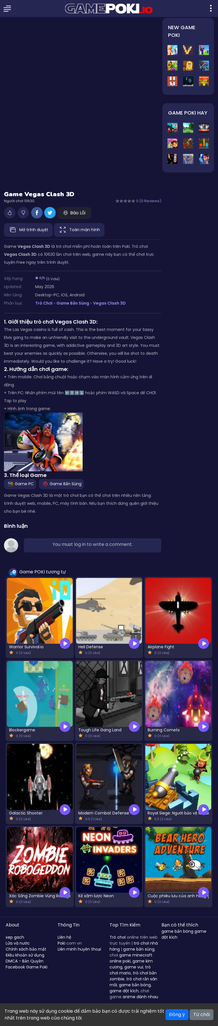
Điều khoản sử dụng (25, 955)
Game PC (20, 484)
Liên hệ (64, 937)
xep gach (15, 937)
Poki (61, 943)
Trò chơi (118, 937)
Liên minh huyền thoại (79, 949)
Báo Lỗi (74, 213)
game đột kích (124, 991)
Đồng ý (177, 1014)
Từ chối (201, 1014)
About (12, 925)
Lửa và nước (18, 943)
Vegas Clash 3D (109, 303)
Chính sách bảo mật (26, 949)
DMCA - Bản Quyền (24, 961)
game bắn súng (138, 949)
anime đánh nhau (140, 997)
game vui (133, 967)
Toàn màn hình (79, 230)
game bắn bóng (135, 985)
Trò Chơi (44, 303)
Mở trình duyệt (28, 230)
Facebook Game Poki (26, 967)
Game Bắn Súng (72, 303)
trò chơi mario (130, 970)
